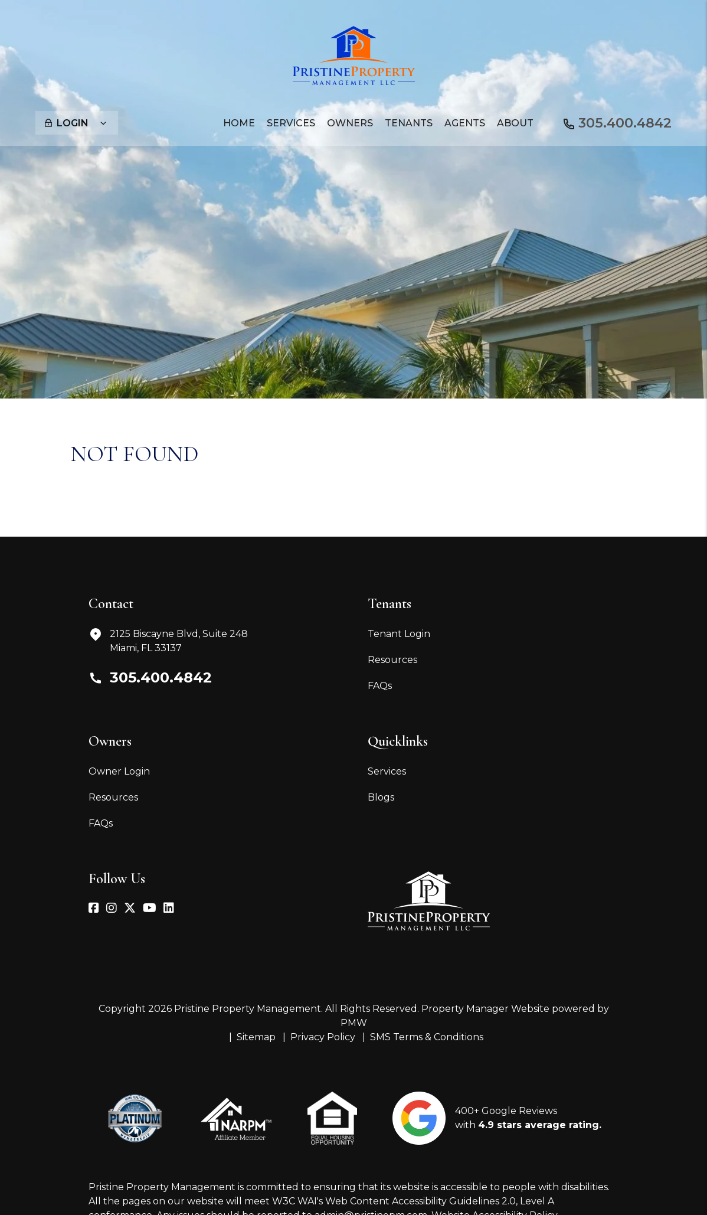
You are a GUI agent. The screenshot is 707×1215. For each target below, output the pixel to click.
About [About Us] (515, 123)
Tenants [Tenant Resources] (409, 123)
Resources (392, 659)
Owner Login (119, 771)
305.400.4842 (622, 122)
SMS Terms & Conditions (426, 1037)
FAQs (380, 685)
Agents (464, 123)
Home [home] (239, 123)
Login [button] (75, 123)
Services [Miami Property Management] (291, 123)
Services (387, 771)
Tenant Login (399, 633)
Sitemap (256, 1037)
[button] (94, 909)
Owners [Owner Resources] (350, 123)
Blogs (381, 797)
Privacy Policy (322, 1037)
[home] (354, 54)
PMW (354, 1022)
